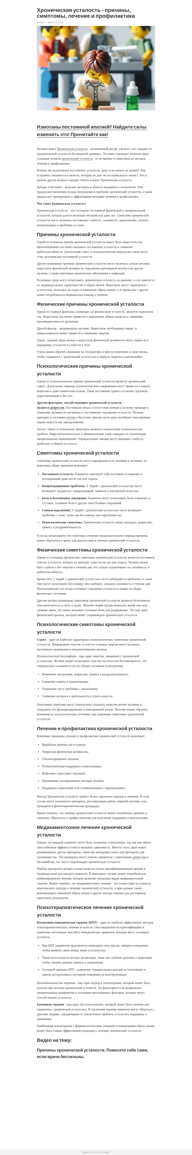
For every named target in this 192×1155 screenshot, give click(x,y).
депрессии (139, 857)
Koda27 (41, 22)
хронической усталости (77, 158)
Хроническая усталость (72, 149)
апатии (70, 417)
